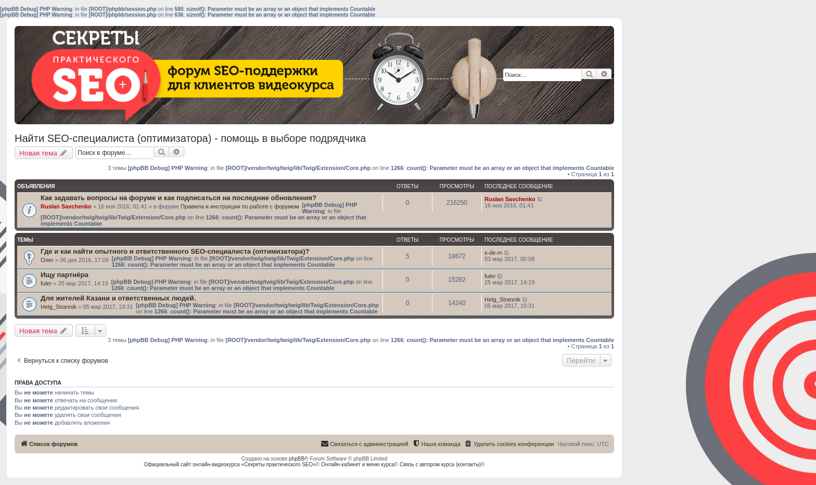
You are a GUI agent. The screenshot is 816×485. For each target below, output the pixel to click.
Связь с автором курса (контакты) (440, 464)
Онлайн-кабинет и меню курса (357, 464)
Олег (47, 260)
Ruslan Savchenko (66, 206)
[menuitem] (509, 444)
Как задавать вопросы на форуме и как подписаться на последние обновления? (178, 198)
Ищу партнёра (64, 275)
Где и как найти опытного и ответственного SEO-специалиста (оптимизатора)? (175, 251)
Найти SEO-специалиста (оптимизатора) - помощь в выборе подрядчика (190, 138)
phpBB (296, 459)
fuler (46, 283)
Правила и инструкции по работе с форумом (240, 206)
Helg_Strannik (58, 307)
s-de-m (493, 253)
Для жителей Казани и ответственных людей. (118, 298)
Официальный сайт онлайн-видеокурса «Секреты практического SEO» (230, 464)
